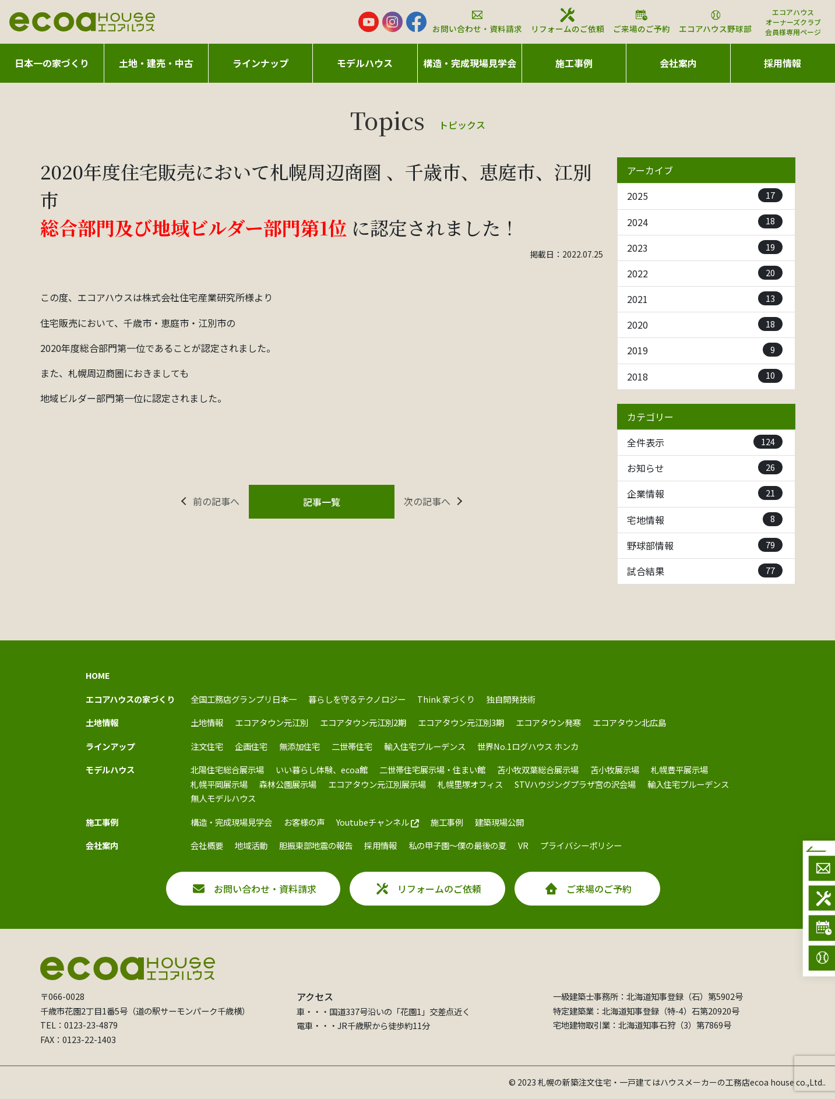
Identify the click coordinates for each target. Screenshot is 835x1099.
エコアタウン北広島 (629, 722)
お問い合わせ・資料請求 (477, 21)
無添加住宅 (299, 746)
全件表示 (705, 442)
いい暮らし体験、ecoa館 (322, 769)
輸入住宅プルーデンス (425, 746)
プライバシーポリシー (581, 845)
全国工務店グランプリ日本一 (244, 699)
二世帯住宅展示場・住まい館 (432, 769)
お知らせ (705, 467)
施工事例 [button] (574, 63)
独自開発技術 (511, 699)
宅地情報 (705, 519)
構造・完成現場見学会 (469, 63)
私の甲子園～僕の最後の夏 (457, 845)
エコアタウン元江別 (271, 722)
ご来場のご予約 (641, 21)
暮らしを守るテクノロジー (357, 699)
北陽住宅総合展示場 (227, 769)
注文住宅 (207, 746)
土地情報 (207, 722)
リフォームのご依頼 (567, 21)
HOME (98, 675)
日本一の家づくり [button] (52, 63)
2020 (705, 324)
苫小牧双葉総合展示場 (538, 769)
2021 (705, 298)
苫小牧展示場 (614, 769)
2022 (705, 273)
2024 (705, 221)
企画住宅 (251, 746)
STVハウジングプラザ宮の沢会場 (575, 784)
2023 (705, 247)
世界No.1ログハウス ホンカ (528, 746)
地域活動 (251, 845)
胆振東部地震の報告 (316, 845)
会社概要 (207, 845)
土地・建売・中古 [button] (156, 63)
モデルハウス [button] (365, 63)
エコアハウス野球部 (715, 21)
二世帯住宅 (352, 746)
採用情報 (782, 63)
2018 (705, 376)
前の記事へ (216, 501)
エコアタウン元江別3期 (461, 722)
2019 (705, 350)
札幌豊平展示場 (679, 769)
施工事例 (447, 822)
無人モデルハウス (223, 798)
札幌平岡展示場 (219, 784)
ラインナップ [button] (260, 63)
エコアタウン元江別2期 (363, 722)
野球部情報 (705, 545)
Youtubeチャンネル (377, 822)
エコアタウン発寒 (548, 722)
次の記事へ (427, 501)
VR (523, 845)
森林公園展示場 (287, 784)
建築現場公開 (499, 822)
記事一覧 (321, 502)
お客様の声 (304, 822)
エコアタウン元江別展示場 (377, 784)
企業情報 (705, 493)
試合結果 (705, 570)
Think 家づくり (446, 699)
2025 (705, 195)
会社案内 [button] (678, 63)
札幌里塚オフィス (470, 784)
